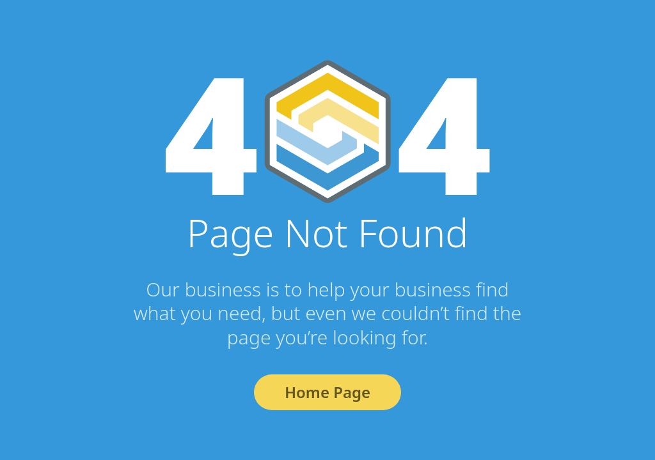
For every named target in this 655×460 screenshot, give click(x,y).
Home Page (327, 391)
